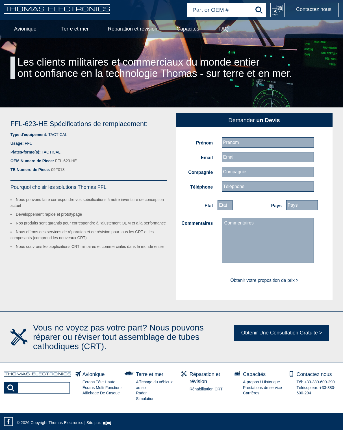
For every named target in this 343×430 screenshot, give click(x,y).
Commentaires (197, 223)
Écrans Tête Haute (99, 382)
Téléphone (201, 187)
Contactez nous (313, 9)
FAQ (223, 29)
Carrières (251, 393)
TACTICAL (57, 134)
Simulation (145, 398)
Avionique (25, 29)
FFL (28, 143)
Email (207, 157)
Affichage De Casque (101, 393)
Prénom (204, 143)
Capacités (188, 29)
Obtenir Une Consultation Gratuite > (281, 333)
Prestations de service (262, 387)
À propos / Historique (261, 382)
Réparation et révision (132, 29)
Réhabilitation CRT (206, 389)
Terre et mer (75, 29)
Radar (141, 393)
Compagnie (200, 172)
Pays (276, 205)
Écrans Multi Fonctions (103, 387)
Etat (209, 205)
